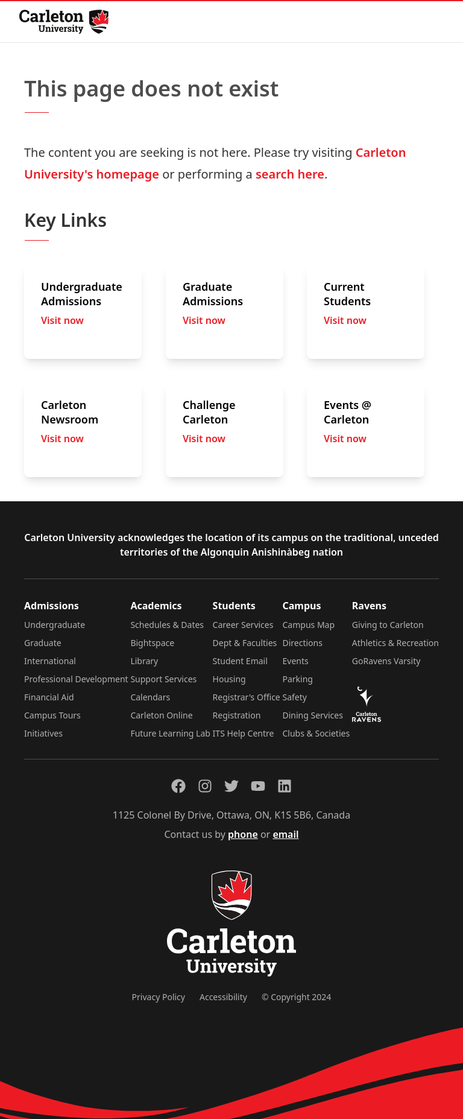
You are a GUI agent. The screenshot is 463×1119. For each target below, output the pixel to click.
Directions (303, 642)
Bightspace (152, 642)
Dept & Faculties (245, 642)
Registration (237, 715)
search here (290, 174)
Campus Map (309, 624)
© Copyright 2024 (296, 997)
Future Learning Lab (170, 733)
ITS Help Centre (243, 733)
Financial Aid (49, 697)
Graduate (42, 642)
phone (243, 834)
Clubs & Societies (316, 733)
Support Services (163, 679)
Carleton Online (161, 715)
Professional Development (76, 679)
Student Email (240, 661)
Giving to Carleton (388, 624)
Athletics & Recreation (395, 642)
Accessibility (223, 997)
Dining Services (313, 715)
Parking (298, 679)
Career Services (243, 624)
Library (144, 661)
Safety (295, 697)
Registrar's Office (246, 697)
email (285, 834)
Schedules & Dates (167, 624)
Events (296, 661)
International (50, 661)
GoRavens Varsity (386, 661)
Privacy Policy (158, 997)
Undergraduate (54, 624)
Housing (229, 679)
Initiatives (43, 733)
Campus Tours (52, 715)
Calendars (150, 697)
